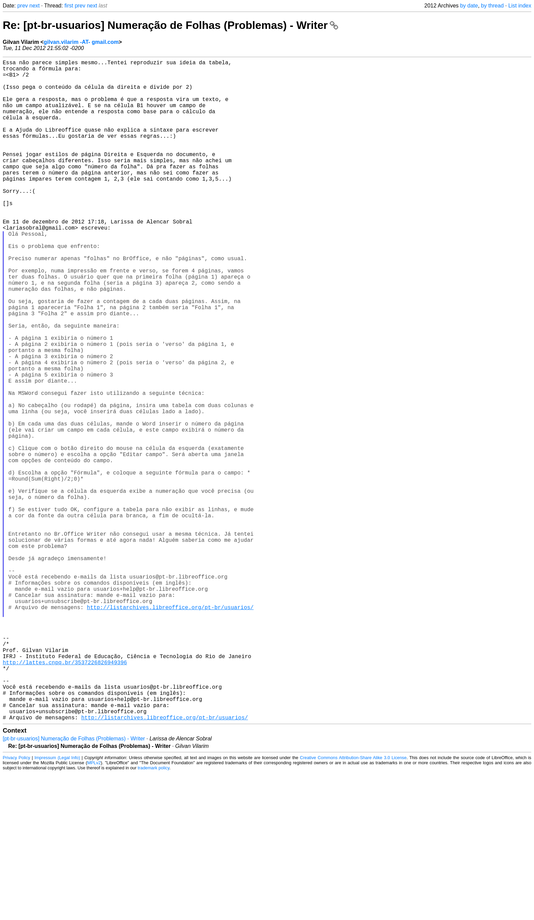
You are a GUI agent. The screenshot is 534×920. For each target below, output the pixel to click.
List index (519, 6)
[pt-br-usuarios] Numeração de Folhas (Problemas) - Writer (74, 885)
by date (469, 6)
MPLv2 (94, 909)
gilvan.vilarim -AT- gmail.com (81, 42)
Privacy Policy (16, 904)
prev (22, 6)
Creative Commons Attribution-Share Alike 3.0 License (353, 904)
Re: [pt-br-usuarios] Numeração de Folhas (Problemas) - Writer (170, 25)
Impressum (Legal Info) (57, 904)
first (68, 6)
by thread (492, 6)
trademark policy (153, 914)
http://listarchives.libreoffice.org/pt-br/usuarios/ (170, 729)
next (34, 6)
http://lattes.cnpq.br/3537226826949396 (65, 797)
